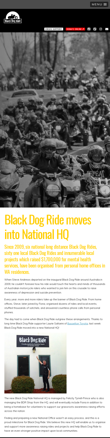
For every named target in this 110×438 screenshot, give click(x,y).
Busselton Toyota (77, 323)
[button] (99, 4)
